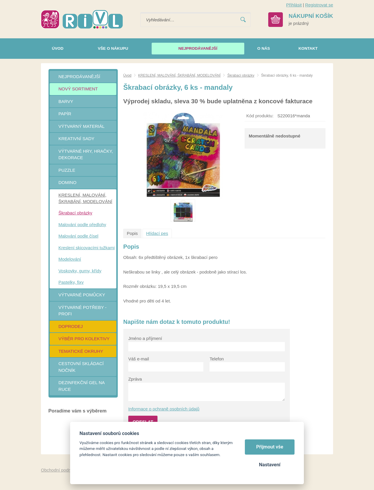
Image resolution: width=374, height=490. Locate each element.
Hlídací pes (157, 233)
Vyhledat (243, 19)
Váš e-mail (138, 358)
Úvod (127, 75)
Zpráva (135, 378)
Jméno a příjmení (145, 338)
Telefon (216, 358)
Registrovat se (319, 4)
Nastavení (269, 464)
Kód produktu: (259, 115)
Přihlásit (294, 4)
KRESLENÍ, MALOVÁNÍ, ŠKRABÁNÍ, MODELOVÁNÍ (179, 75)
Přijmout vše (269, 447)
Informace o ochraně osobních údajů (164, 408)
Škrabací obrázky (240, 75)
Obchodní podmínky (60, 469)
